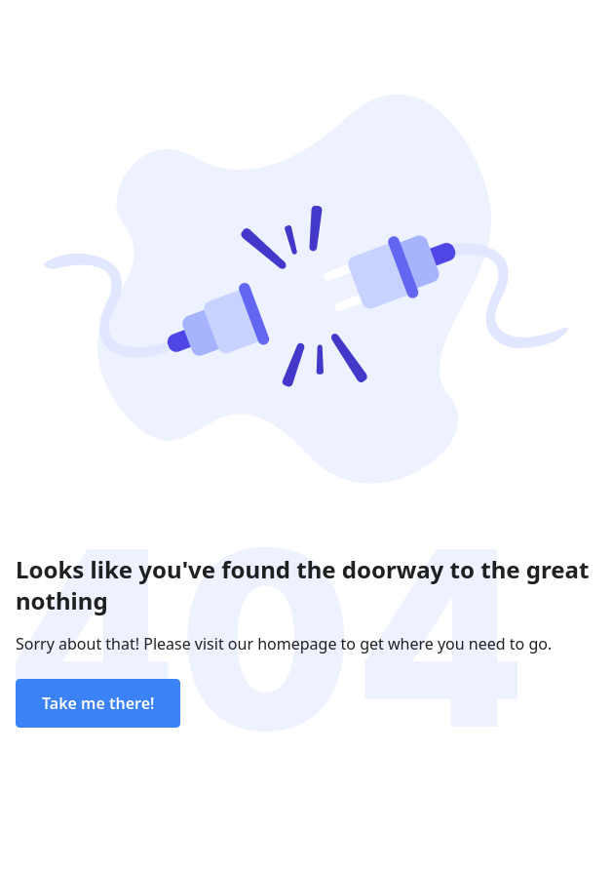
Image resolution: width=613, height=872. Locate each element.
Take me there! (98, 703)
